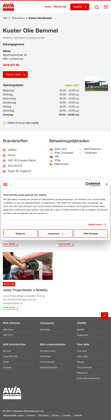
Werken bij (60, 7)
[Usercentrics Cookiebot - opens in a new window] (87, 184)
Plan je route (13, 74)
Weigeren (20, 233)
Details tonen (95, 224)
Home (48, 7)
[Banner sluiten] (107, 184)
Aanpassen (55, 233)
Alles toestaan (90, 233)
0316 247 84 (11, 65)
